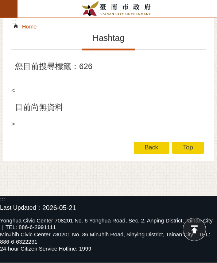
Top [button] (188, 147)
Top (194, 229)
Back (151, 147)
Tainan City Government (117, 9)
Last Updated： (21, 207)
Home (29, 26)
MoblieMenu (9, 9)
